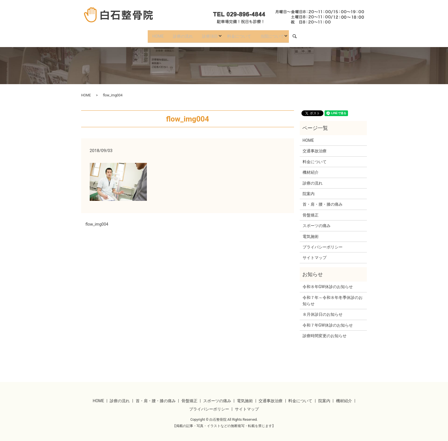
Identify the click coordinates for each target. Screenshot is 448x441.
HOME (153, 34)
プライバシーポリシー (323, 243)
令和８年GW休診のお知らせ (328, 283)
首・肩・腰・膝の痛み (323, 201)
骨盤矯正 (311, 211)
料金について (241, 34)
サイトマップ (315, 254)
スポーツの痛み (317, 222)
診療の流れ (181, 34)
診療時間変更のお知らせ (325, 332)
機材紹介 (311, 169)
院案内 (309, 190)
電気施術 (311, 232)
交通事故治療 (315, 147)
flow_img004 (96, 220)
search (303, 34)
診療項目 (210, 34)
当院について (277, 34)
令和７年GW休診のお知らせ (328, 321)
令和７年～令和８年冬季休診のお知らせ (333, 297)
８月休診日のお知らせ (323, 311)
